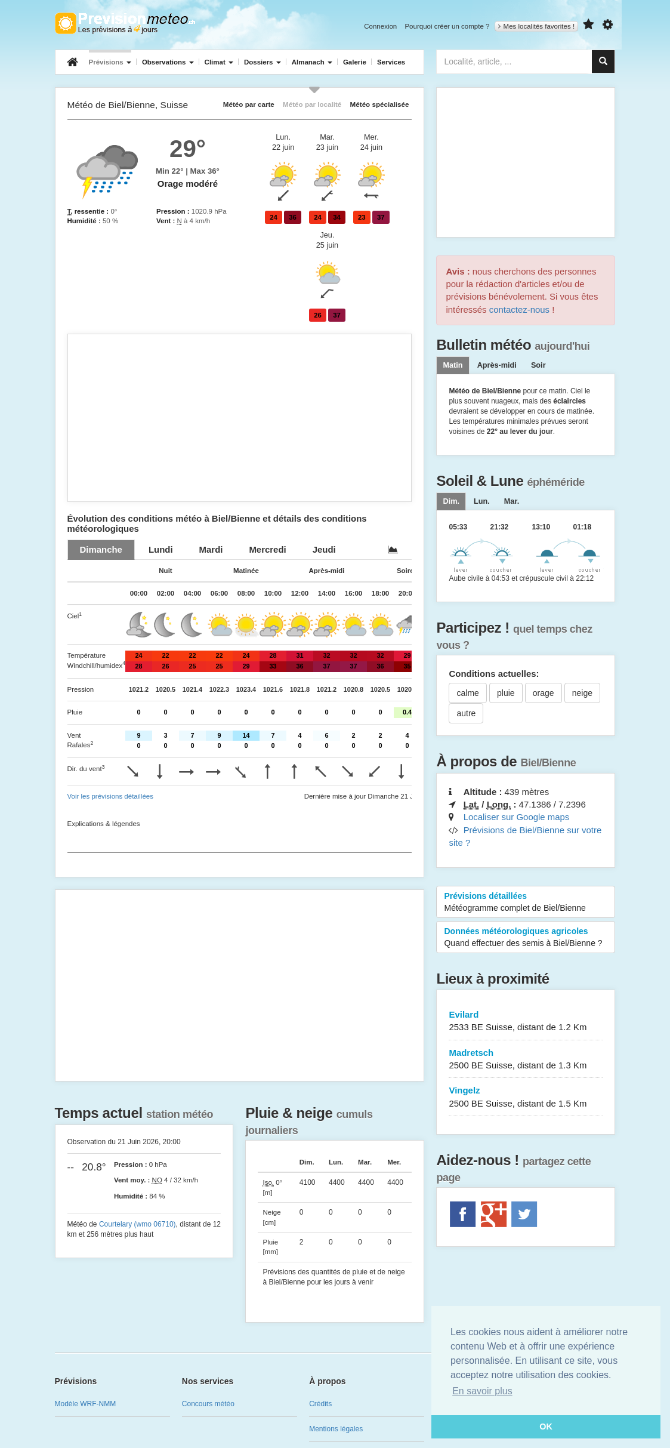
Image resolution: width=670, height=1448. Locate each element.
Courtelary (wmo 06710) (137, 1224)
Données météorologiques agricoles (525, 937)
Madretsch (526, 1060)
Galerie (354, 62)
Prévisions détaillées (525, 902)
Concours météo (208, 1404)
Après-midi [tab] (497, 365)
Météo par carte (248, 104)
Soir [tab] (538, 365)
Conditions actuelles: (494, 673)
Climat (219, 62)
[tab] (101, 549)
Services (391, 62)
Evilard (526, 1021)
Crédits (320, 1404)
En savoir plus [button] (482, 1391)
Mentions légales (336, 1429)
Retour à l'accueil (125, 23)
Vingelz (526, 1097)
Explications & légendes (103, 823)
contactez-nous (519, 309)
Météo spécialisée (379, 104)
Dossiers (262, 62)
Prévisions (110, 62)
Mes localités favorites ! (536, 26)
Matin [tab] (452, 365)
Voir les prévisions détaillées (110, 796)
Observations (168, 62)
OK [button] (545, 1426)
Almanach (312, 62)
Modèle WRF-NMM (85, 1404)
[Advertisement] (240, 417)
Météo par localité (312, 104)
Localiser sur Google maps (517, 817)
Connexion (380, 26)
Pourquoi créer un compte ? (447, 26)
